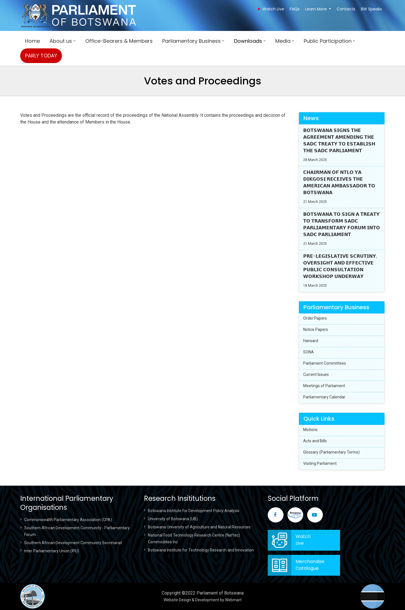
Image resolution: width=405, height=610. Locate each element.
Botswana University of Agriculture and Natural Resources (199, 527)
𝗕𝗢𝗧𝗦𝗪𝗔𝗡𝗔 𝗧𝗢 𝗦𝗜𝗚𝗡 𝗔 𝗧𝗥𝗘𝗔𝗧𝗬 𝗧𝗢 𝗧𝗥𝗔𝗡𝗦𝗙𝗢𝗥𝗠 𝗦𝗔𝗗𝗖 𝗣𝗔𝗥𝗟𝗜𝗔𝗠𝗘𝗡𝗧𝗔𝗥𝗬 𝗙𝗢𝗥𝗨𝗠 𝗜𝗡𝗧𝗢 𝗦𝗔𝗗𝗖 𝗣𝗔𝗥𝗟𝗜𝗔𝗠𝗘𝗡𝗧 (341, 224)
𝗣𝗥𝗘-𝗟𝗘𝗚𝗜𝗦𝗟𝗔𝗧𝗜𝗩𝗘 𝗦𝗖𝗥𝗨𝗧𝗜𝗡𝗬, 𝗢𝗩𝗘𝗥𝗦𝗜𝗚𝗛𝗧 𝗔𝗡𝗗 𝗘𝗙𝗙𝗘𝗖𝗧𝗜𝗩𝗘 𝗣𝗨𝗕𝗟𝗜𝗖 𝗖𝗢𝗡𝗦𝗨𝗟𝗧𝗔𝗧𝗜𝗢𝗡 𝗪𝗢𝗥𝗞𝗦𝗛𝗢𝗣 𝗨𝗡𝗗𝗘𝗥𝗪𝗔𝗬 (340, 266)
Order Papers (315, 318)
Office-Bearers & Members (119, 40)
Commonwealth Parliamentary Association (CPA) (68, 519)
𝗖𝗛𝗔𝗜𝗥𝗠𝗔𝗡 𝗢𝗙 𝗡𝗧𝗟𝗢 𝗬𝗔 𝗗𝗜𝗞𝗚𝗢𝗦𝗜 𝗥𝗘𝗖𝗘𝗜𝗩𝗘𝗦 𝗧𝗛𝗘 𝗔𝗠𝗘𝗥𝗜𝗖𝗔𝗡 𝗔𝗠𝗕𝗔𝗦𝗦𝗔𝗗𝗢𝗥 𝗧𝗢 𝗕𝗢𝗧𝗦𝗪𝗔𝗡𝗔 (339, 182)
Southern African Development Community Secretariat (73, 543)
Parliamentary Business (191, 40)
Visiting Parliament (320, 463)
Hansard (310, 340)
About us (61, 40)
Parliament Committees (324, 363)
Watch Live (273, 9)
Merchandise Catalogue (310, 564)
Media (283, 40)
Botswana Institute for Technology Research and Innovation (201, 550)
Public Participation (328, 40)
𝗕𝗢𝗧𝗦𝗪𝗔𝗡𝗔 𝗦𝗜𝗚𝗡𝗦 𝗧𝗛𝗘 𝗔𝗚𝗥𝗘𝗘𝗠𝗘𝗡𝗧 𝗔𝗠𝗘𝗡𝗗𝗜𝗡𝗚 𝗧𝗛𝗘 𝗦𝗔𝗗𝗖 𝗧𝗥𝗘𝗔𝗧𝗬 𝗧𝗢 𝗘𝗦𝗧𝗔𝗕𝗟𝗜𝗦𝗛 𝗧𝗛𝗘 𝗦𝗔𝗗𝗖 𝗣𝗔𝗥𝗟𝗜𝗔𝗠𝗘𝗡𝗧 (339, 140)
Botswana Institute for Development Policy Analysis (193, 510)
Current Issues (316, 374)
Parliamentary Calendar (324, 397)
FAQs (295, 9)
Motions (310, 429)
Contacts (346, 9)
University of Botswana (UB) (173, 519)
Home (32, 40)
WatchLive (303, 539)
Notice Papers (315, 329)
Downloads (248, 40)
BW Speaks (371, 9)
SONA (308, 352)
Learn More (316, 9)
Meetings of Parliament (324, 386)
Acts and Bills (315, 441)
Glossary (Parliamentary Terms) (331, 452)
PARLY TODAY (41, 55)
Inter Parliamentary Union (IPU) (51, 551)
